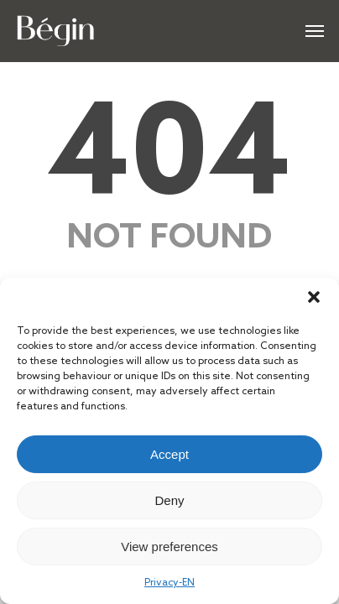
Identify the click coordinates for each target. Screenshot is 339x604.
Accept (169, 454)
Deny (169, 500)
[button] (313, 298)
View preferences (169, 546)
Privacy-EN (169, 583)
